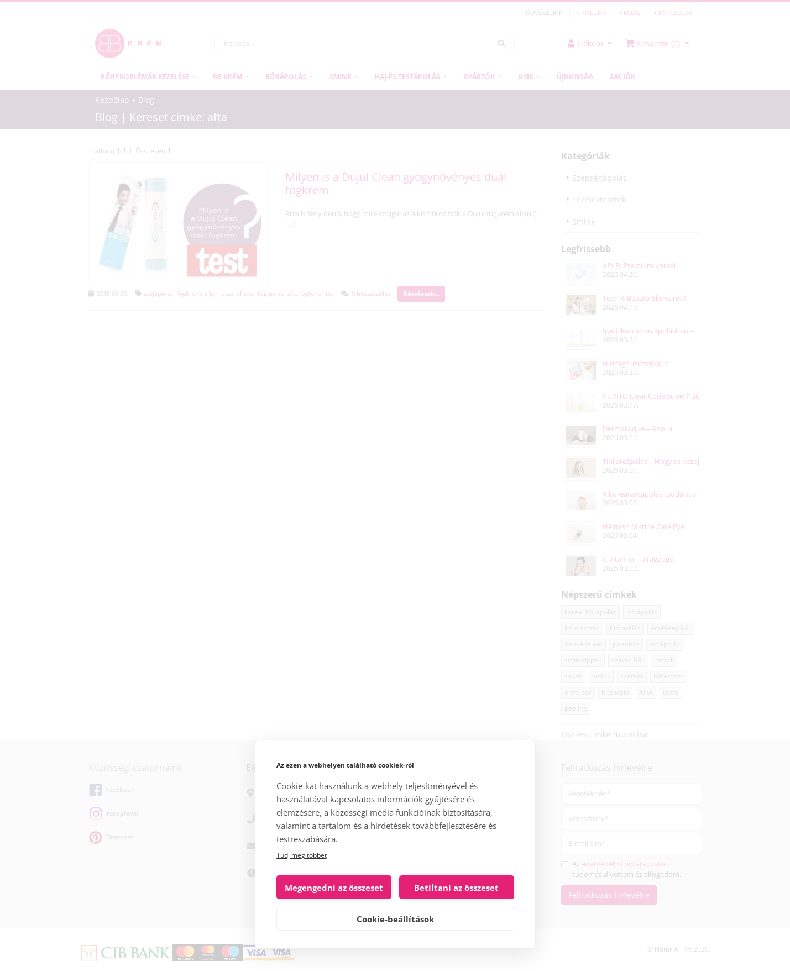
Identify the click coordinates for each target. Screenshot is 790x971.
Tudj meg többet (301, 855)
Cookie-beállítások (395, 919)
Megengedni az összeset (334, 887)
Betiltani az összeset (456, 887)
